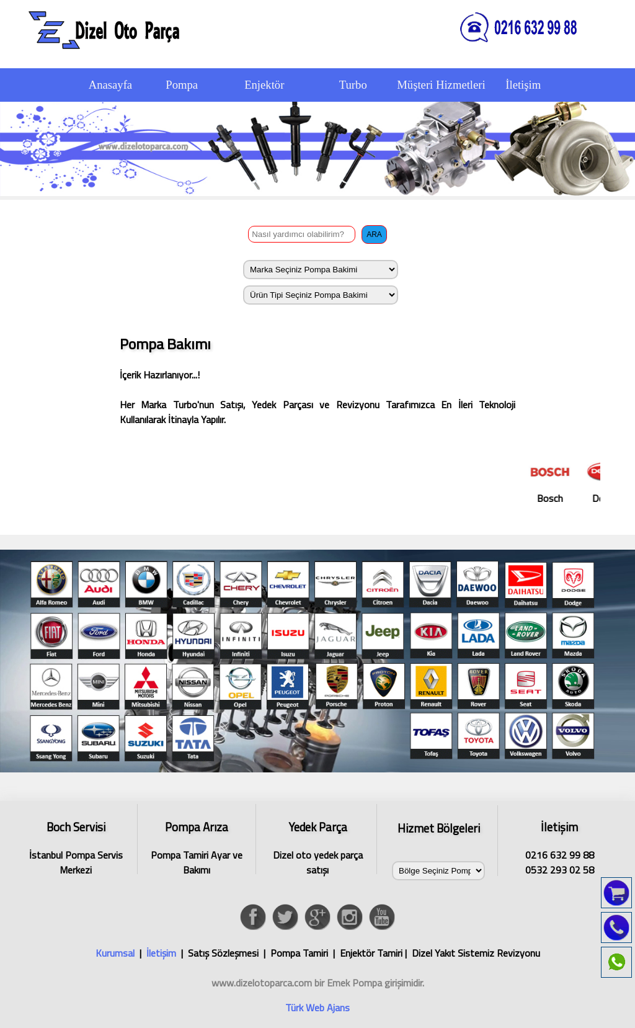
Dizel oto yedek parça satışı (317, 846)
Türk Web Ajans (317, 1007)
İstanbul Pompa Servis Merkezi (75, 846)
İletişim (161, 952)
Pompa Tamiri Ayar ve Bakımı (196, 846)
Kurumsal (115, 952)
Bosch (559, 481)
